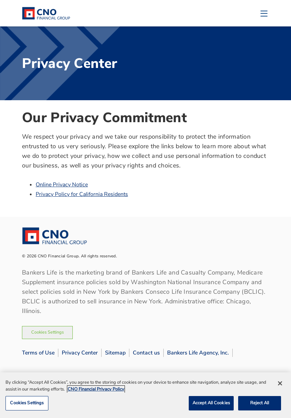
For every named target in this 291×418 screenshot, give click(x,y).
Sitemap (115, 353)
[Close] (280, 383)
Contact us (146, 353)
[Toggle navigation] (264, 13)
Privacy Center (80, 353)
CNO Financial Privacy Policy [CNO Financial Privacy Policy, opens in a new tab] (96, 389)
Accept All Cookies (211, 403)
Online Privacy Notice (62, 184)
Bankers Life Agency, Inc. (198, 353)
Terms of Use (38, 353)
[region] (145, 395)
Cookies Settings (47, 332)
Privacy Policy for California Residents (82, 194)
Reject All (259, 403)
